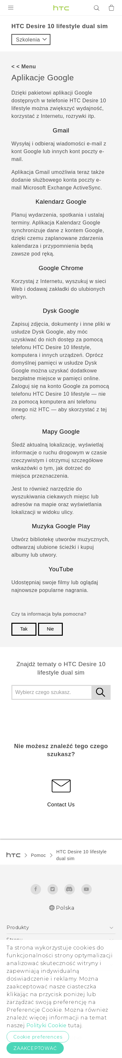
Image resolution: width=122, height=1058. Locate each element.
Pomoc (38, 855)
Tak (24, 628)
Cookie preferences (37, 1037)
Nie (50, 628)
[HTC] (61, 8)
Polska (65, 908)
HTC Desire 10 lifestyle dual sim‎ (81, 855)
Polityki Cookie (46, 1025)
